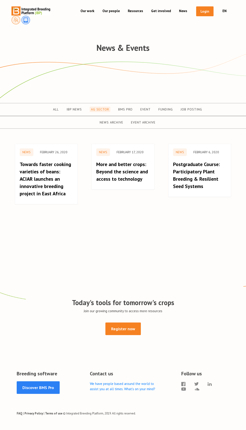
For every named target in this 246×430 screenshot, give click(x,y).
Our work (87, 11)
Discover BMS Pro (38, 387)
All (56, 109)
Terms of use (53, 413)
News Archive (111, 122)
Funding (165, 109)
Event (145, 109)
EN (224, 11)
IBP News (74, 109)
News (183, 11)
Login (205, 11)
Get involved (161, 11)
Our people (111, 11)
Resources (135, 11)
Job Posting (191, 109)
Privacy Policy (33, 413)
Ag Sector (100, 109)
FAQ (19, 413)
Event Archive (143, 122)
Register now (123, 328)
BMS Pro (125, 109)
